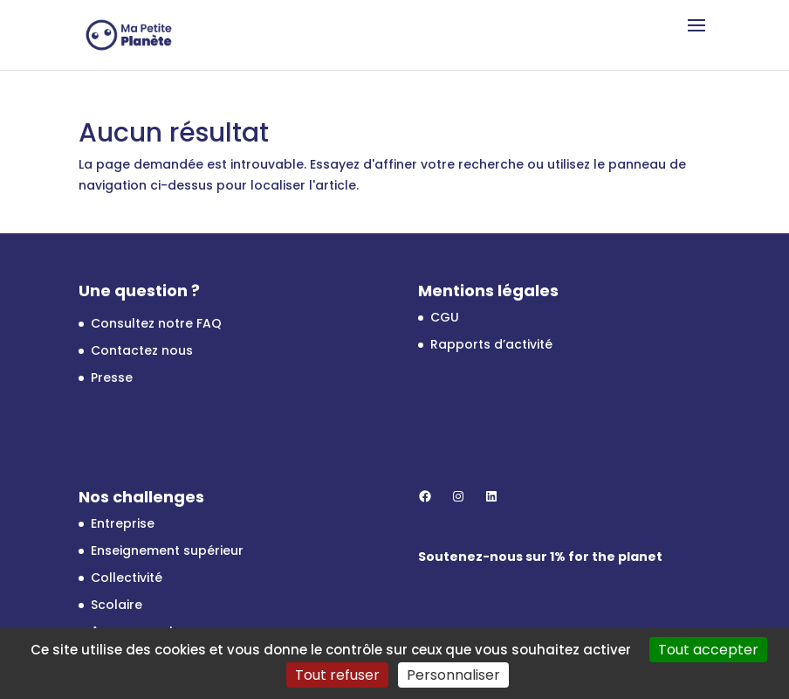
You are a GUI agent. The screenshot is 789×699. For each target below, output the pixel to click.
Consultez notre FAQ (156, 323)
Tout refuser (337, 675)
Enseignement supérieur (167, 550)
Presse (112, 377)
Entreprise (122, 523)
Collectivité (126, 577)
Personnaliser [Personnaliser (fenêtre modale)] (453, 675)
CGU (444, 317)
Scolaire (116, 604)
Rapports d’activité (491, 344)
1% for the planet (606, 556)
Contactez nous (142, 350)
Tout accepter (708, 650)
